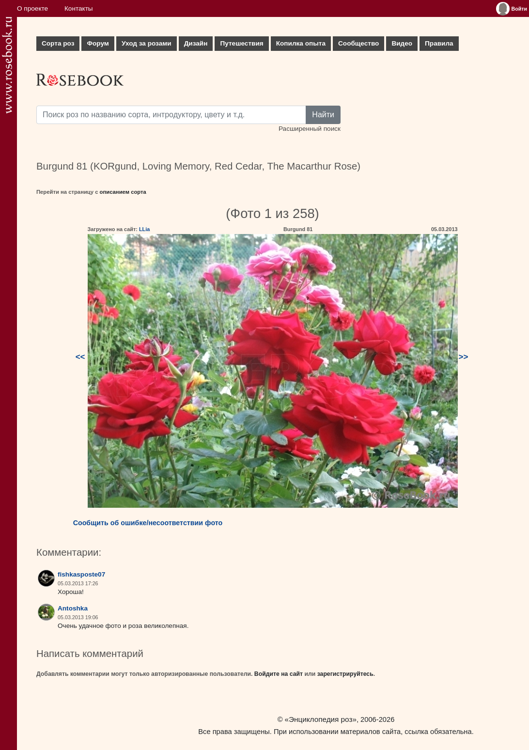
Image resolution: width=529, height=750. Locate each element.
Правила (439, 43)
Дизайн (196, 43)
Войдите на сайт (278, 674)
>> (463, 356)
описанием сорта (123, 192)
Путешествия (241, 43)
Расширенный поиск (310, 128)
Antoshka (73, 608)
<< (80, 356)
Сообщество (358, 43)
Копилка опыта (301, 43)
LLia (144, 229)
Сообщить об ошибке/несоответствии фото (148, 523)
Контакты (78, 8)
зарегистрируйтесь (345, 674)
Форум (98, 43)
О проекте (32, 8)
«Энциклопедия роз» (321, 719)
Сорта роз (58, 43)
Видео (401, 43)
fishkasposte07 (81, 574)
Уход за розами (146, 43)
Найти (323, 114)
